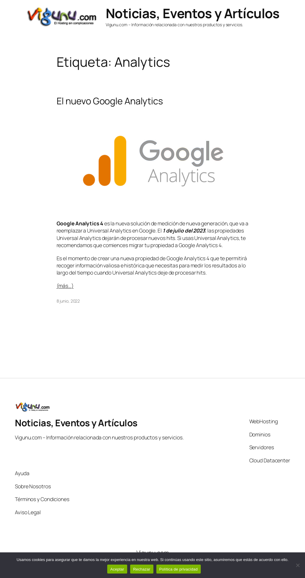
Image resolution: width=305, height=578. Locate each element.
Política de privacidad (178, 569)
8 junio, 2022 (68, 301)
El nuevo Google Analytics (110, 101)
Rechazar (141, 569)
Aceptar (117, 569)
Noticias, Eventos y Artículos (193, 13)
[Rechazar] (298, 565)
